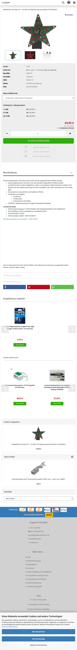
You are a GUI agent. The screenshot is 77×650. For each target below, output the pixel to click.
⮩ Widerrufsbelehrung (33, 583)
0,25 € (38, 484)
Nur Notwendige (38, 639)
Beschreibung (10, 172)
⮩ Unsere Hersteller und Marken (38, 609)
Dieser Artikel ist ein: (10, 93)
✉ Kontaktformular (34, 539)
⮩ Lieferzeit (30, 568)
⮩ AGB (28, 557)
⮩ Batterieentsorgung (33, 561)
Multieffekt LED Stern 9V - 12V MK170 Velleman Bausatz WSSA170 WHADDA (38, 444)
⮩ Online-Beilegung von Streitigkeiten (39, 572)
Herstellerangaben (12, 275)
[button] (7, 133)
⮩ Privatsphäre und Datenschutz (37, 575)
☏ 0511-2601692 (34, 528)
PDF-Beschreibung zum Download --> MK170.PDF (20, 219)
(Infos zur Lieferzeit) (50, 70)
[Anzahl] (38, 133)
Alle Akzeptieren (38, 632)
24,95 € (38, 449)
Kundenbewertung (12, 281)
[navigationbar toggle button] (74, 3)
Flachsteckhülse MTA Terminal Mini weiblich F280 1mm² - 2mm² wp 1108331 (38, 479)
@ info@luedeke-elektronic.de (38, 535)
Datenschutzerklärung (9, 627)
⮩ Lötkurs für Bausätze (38, 600)
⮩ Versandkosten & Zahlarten (36, 579)
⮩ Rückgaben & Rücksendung (38, 604)
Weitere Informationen (38, 645)
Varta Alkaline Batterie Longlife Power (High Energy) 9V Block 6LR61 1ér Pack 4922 (20, 328)
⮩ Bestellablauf (31, 564)
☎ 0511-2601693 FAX (36, 531)
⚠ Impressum (33, 542)
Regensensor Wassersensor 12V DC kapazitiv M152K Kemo (20, 386)
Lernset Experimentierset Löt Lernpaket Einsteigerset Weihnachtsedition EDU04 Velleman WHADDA (57, 387)
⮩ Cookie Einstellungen (34, 586)
